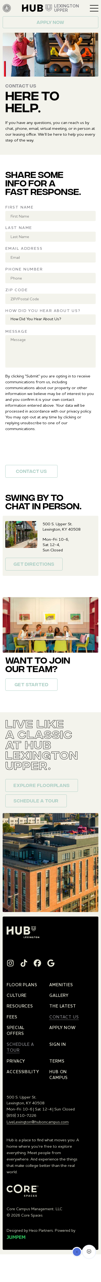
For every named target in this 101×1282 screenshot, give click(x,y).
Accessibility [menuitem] (23, 1071)
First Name (19, 207)
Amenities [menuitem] (61, 984)
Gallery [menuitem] (59, 995)
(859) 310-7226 (21, 1115)
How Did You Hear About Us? (43, 310)
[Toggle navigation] (94, 8)
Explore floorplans (41, 786)
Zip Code (16, 289)
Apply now (50, 23)
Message (16, 331)
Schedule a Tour (36, 801)
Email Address (23, 248)
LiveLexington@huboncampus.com (38, 1121)
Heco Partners (41, 1230)
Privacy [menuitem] (16, 1061)
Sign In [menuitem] (57, 1044)
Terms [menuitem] (56, 1061)
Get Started (32, 685)
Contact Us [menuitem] (64, 1016)
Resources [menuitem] (20, 1006)
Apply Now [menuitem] (62, 1027)
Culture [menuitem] (17, 995)
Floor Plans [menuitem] (22, 984)
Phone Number (24, 269)
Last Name (18, 227)
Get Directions (34, 565)
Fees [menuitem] (12, 1016)
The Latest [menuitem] (62, 1006)
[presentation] (45, 450)
